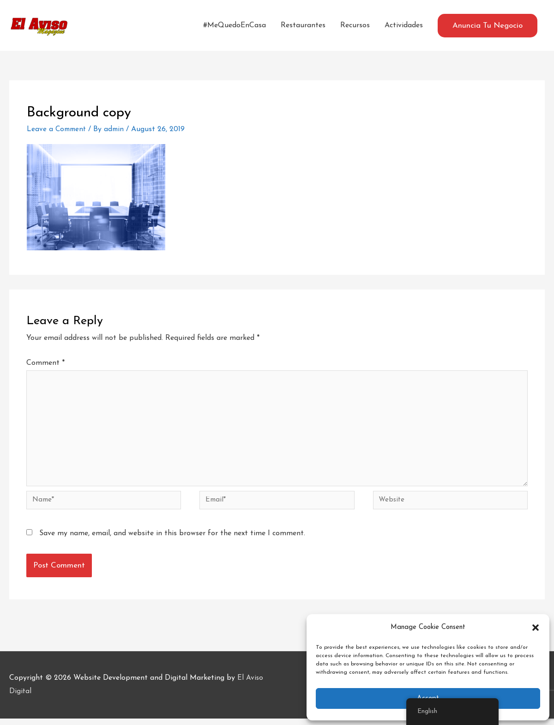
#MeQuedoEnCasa (234, 25)
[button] (535, 627)
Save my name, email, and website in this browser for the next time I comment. (172, 540)
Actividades (404, 25)
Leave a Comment (58, 129)
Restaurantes (303, 25)
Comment (45, 363)
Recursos (355, 25)
